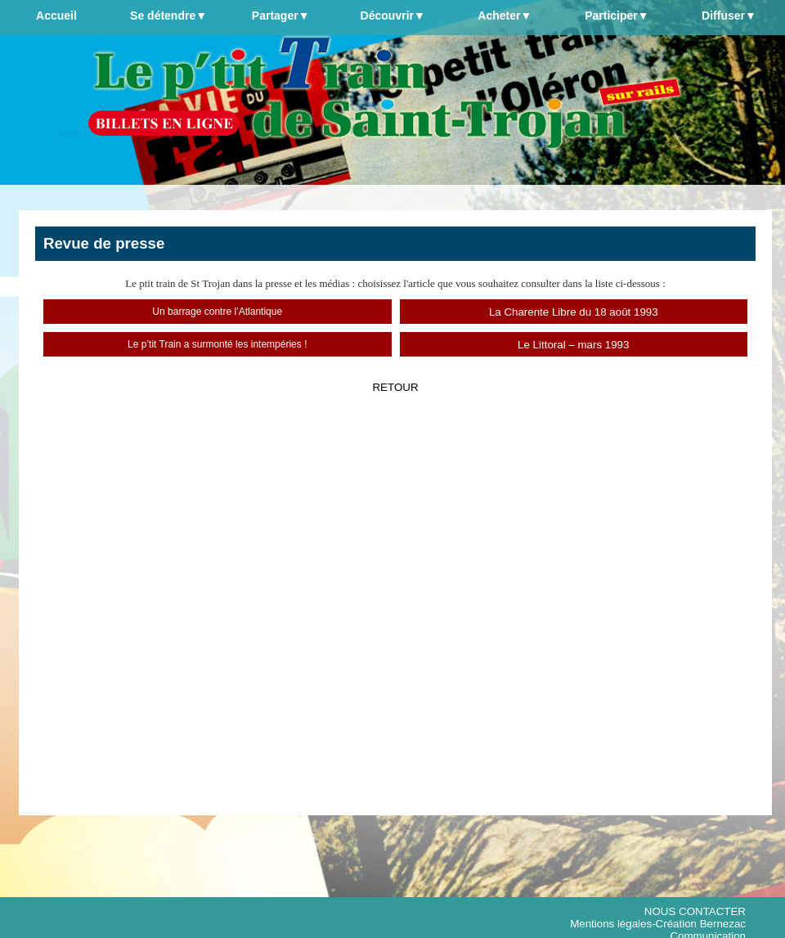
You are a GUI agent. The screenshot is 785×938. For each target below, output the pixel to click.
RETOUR (395, 387)
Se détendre (168, 15)
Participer (616, 15)
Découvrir (393, 15)
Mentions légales (611, 924)
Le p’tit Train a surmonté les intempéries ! (217, 344)
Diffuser (729, 15)
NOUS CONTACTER (695, 911)
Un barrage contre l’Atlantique (217, 311)
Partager (281, 15)
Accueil (56, 15)
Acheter (505, 15)
